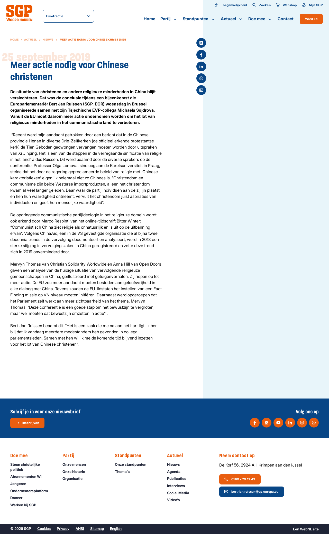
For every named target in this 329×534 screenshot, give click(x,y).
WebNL (306, 529)
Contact (286, 18)
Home (149, 18)
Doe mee (260, 19)
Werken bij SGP (25, 504)
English (116, 528)
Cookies (44, 528)
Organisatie (74, 478)
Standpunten (199, 19)
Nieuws (48, 39)
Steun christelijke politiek (32, 467)
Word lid (311, 19)
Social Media (180, 492)
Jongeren (20, 483)
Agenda (176, 471)
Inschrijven (27, 423)
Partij (169, 19)
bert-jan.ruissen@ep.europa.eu (251, 492)
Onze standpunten (133, 464)
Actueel (232, 19)
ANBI (80, 528)
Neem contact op (239, 456)
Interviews (178, 485)
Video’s (176, 499)
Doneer (18, 497)
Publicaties (179, 478)
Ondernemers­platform (31, 490)
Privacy (63, 528)
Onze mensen (76, 464)
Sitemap (97, 528)
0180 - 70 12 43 (239, 479)
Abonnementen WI (28, 476)
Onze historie (76, 471)
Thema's (124, 471)
